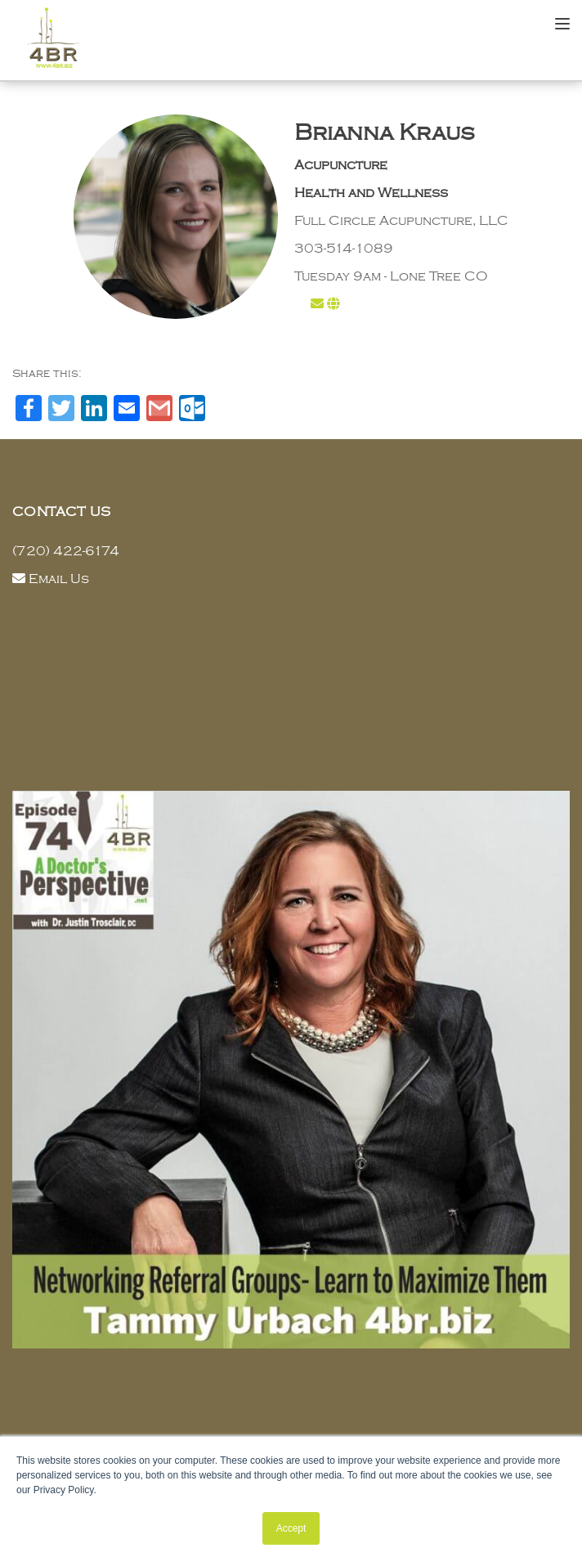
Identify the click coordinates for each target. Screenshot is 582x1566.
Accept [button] (291, 1528)
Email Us (59, 579)
